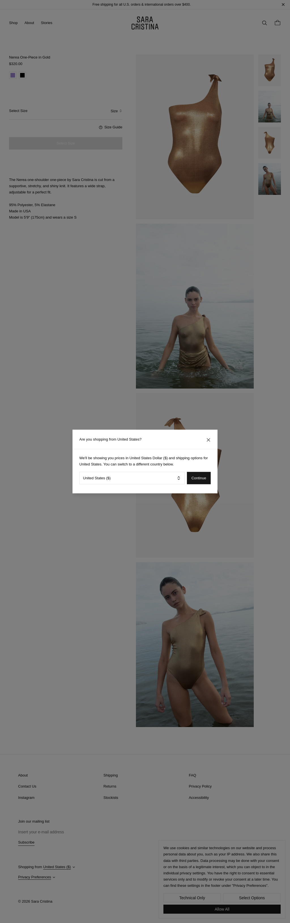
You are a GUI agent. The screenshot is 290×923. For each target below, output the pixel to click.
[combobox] (132, 478)
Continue (198, 478)
